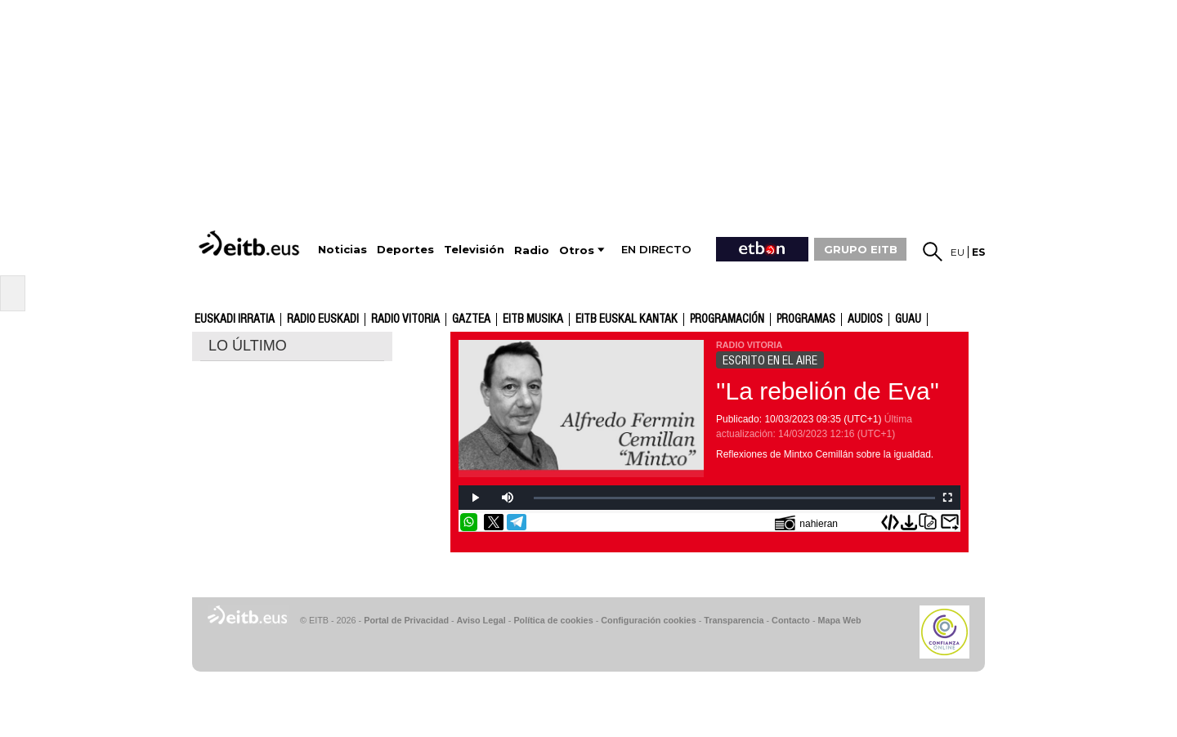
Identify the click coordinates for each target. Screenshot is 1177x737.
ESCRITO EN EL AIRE (770, 360)
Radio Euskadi (323, 319)
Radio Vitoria (405, 319)
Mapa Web (839, 620)
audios (865, 319)
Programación (727, 319)
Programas (805, 319)
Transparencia (733, 620)
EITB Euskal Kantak (626, 319)
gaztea (471, 319)
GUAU (908, 319)
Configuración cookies (648, 620)
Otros (576, 250)
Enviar (950, 522)
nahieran (806, 522)
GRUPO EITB (860, 249)
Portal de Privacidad (406, 620)
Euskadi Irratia (235, 319)
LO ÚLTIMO (247, 345)
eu (957, 252)
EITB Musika (533, 319)
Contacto (791, 620)
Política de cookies (553, 620)
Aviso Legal (481, 620)
